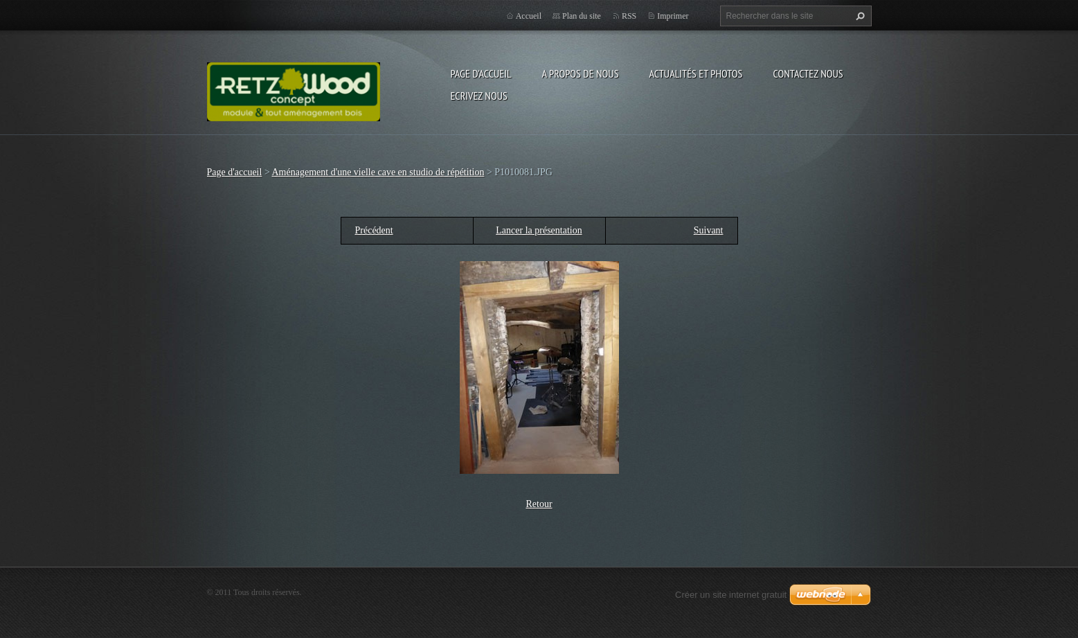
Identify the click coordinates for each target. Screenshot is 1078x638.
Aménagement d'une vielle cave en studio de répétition (378, 172)
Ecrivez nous (479, 96)
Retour (538, 504)
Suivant (709, 230)
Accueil (528, 16)
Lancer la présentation (539, 230)
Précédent (374, 230)
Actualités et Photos (695, 73)
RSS (629, 16)
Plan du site (581, 16)
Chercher (858, 16)
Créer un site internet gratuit (731, 595)
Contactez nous (808, 73)
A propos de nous (580, 73)
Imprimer (672, 16)
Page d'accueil (481, 73)
